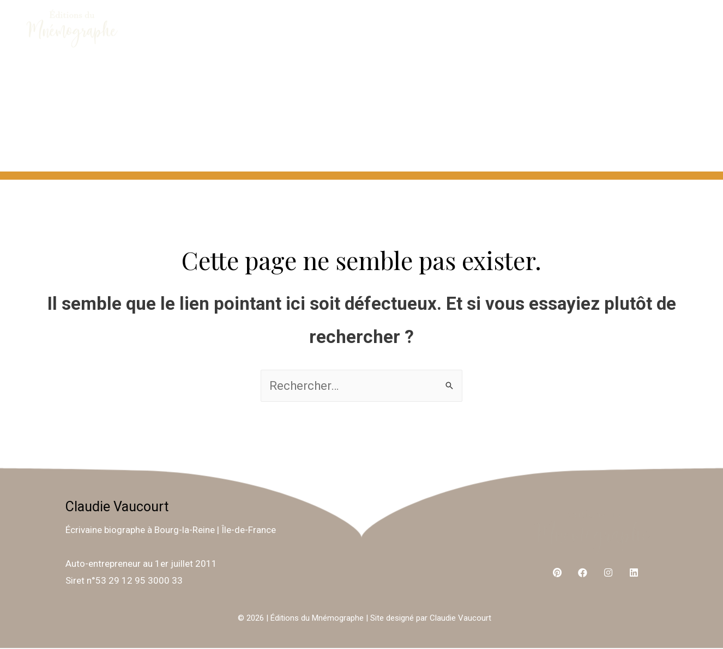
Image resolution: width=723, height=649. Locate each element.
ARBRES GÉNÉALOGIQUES (541, 142)
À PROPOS (337, 85)
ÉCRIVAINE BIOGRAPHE (613, 85)
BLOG (672, 142)
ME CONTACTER (454, 85)
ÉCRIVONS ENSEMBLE (202, 85)
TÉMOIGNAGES (378, 142)
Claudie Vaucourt (116, 507)
